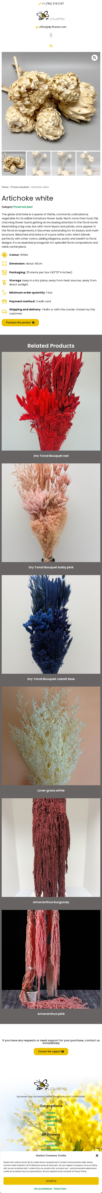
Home (5, 187)
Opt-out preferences (43, 1188)
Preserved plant (20, 187)
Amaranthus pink (51, 1014)
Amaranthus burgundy (51, 902)
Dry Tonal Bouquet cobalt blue (51, 679)
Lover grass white (51, 790)
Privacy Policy (60, 1188)
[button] (97, 1155)
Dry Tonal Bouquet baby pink (51, 567)
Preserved (51, 1121)
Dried (51, 1125)
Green (51, 1113)
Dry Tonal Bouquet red (51, 456)
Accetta (51, 1181)
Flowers (51, 1117)
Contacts (51, 1145)
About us (51, 1141)
